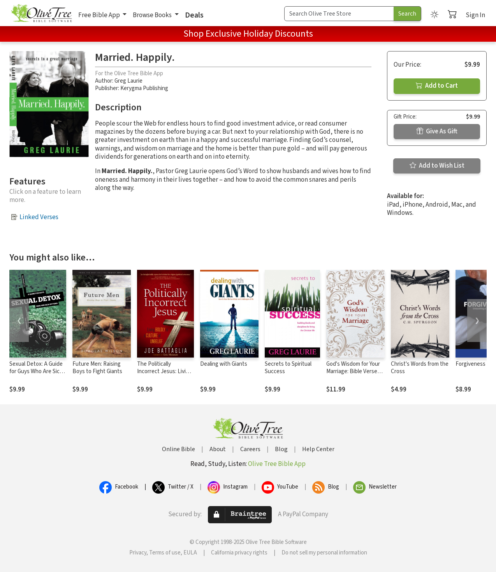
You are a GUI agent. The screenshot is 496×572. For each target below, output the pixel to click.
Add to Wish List (437, 165)
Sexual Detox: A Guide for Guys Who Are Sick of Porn (36, 371)
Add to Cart (437, 85)
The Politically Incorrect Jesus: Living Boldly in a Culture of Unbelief (164, 375)
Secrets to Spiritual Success (288, 367)
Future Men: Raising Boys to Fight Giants (97, 367)
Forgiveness (470, 364)
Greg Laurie (128, 81)
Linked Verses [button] (38, 217)
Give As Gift (437, 131)
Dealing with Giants (223, 364)
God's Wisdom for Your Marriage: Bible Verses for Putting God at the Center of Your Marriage (354, 375)
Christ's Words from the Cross (420, 367)
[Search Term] (339, 13)
